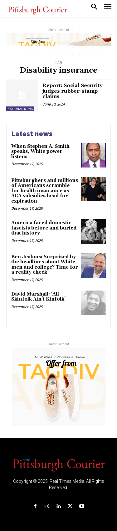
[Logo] (58, 464)
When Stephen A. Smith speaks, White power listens (40, 151)
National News (20, 109)
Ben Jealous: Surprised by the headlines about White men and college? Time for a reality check (44, 265)
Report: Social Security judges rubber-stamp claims (72, 91)
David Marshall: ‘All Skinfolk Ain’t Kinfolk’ (38, 296)
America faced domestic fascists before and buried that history (43, 228)
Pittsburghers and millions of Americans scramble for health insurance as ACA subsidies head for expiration (44, 191)
